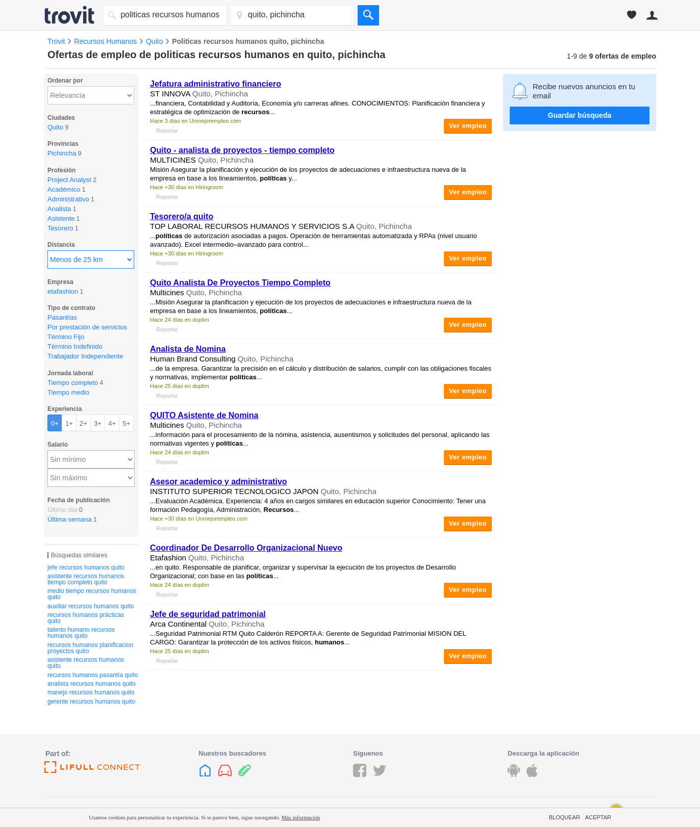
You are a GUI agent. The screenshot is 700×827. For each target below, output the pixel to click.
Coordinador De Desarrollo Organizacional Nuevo (246, 548)
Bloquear (564, 817)
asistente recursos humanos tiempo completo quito (85, 579)
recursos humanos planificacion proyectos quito (90, 648)
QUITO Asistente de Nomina (204, 415)
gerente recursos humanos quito (91, 702)
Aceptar (598, 817)
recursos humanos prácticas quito (85, 618)
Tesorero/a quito (181, 216)
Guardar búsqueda (579, 115)
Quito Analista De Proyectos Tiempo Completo (240, 282)
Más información (301, 817)
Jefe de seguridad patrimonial (208, 614)
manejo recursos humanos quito (91, 692)
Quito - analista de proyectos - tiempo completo (242, 150)
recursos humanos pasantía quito (92, 675)
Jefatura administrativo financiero (215, 84)
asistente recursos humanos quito (85, 663)
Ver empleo (468, 126)
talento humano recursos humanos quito (81, 633)
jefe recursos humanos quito (85, 567)
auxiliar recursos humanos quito (90, 606)
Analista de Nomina (188, 349)
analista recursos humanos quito (91, 684)
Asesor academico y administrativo (218, 481)
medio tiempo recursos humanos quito (91, 594)
